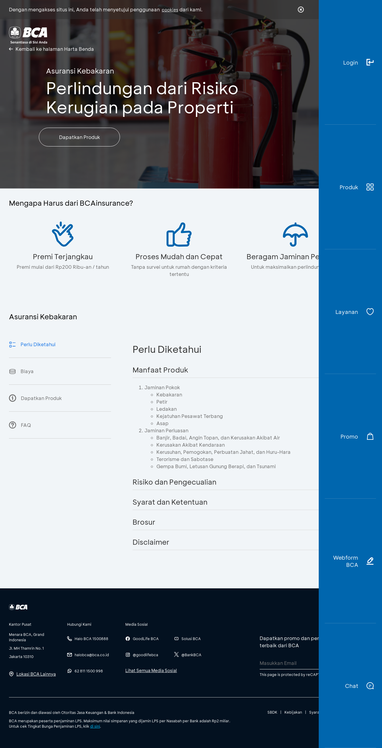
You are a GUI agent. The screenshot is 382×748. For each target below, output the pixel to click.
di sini (95, 726)
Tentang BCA (171, 34)
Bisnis (130, 34)
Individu (96, 34)
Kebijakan (293, 712)
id (288, 35)
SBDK (272, 712)
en (299, 35)
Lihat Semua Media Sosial (151, 670)
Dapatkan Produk (79, 137)
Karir (211, 34)
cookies (170, 10)
